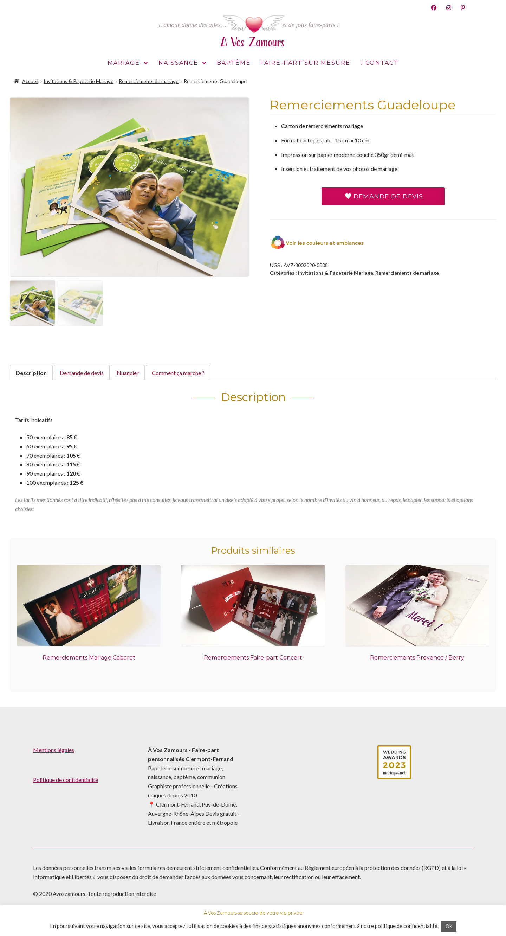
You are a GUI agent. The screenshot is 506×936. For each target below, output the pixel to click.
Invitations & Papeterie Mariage (78, 81)
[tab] (31, 372)
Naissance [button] (182, 63)
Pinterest (462, 7)
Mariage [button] (128, 63)
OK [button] (449, 926)
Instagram (448, 7)
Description (31, 372)
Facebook (434, 7)
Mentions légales (53, 749)
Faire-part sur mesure (305, 62)
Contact (381, 62)
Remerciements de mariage (149, 81)
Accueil (30, 81)
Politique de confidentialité (65, 779)
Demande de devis (384, 196)
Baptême (234, 62)
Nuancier (128, 372)
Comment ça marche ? (178, 372)
